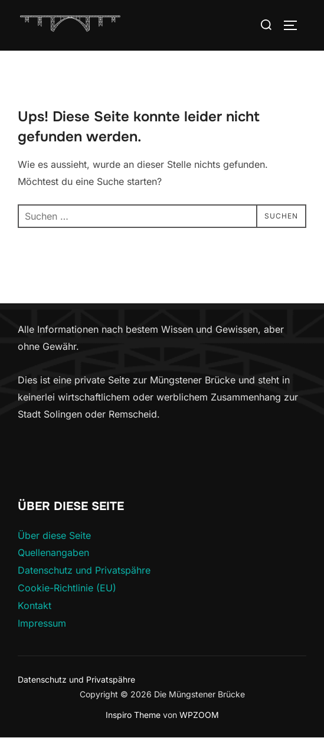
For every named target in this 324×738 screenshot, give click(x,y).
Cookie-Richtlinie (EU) (67, 588)
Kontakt (34, 605)
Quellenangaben (53, 552)
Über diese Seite (54, 535)
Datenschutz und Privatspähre (84, 570)
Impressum (42, 623)
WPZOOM (199, 715)
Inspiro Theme (133, 715)
